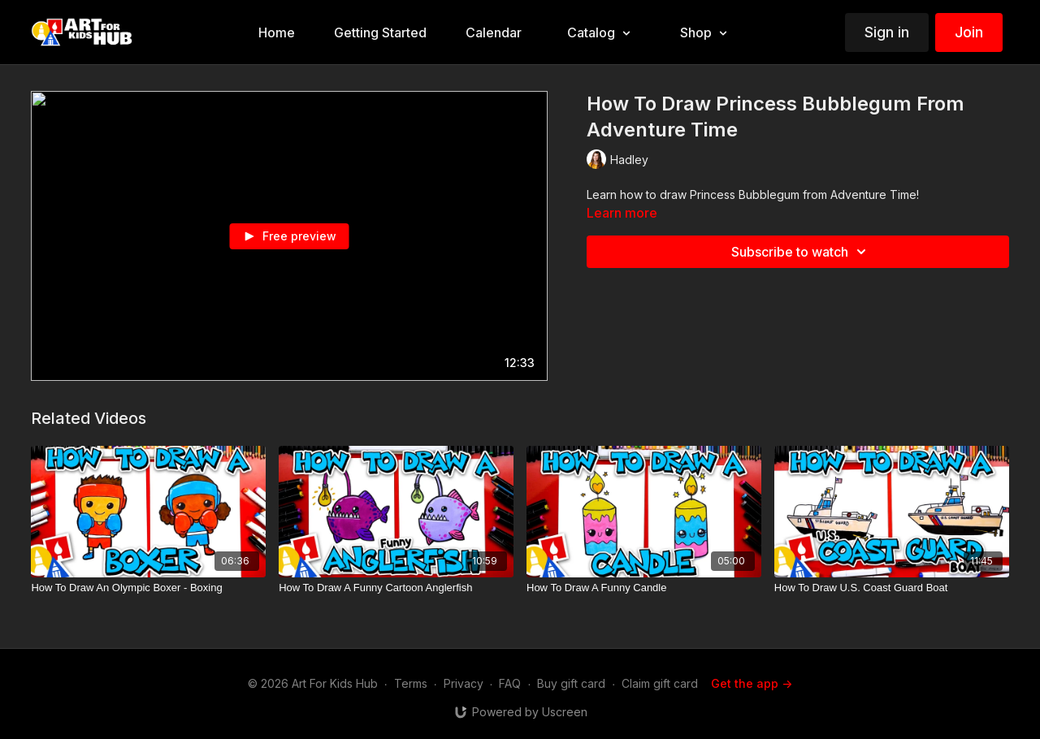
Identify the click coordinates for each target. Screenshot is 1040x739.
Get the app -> (751, 683)
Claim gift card (660, 683)
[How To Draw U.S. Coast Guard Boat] (891, 588)
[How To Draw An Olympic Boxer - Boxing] (148, 588)
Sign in (886, 32)
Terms (410, 683)
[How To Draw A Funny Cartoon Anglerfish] (396, 588)
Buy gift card (571, 683)
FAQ (510, 683)
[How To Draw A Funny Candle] (643, 588)
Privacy (463, 683)
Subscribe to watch (801, 251)
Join (969, 32)
